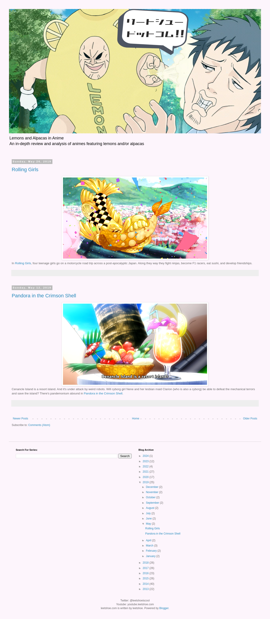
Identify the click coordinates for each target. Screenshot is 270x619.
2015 (146, 578)
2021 (146, 471)
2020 (146, 477)
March (150, 545)
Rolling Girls (25, 169)
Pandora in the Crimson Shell (44, 295)
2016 (146, 573)
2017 (146, 568)
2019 (146, 482)
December (152, 487)
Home (135, 418)
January (151, 556)
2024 (146, 455)
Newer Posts (20, 418)
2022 (146, 466)
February (151, 550)
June (149, 518)
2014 (146, 583)
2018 (146, 562)
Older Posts (250, 418)
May (149, 523)
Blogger (164, 608)
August (150, 508)
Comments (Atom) (39, 425)
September (153, 502)
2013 (146, 589)
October (151, 497)
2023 (146, 461)
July (148, 513)
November (152, 492)
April (149, 540)
